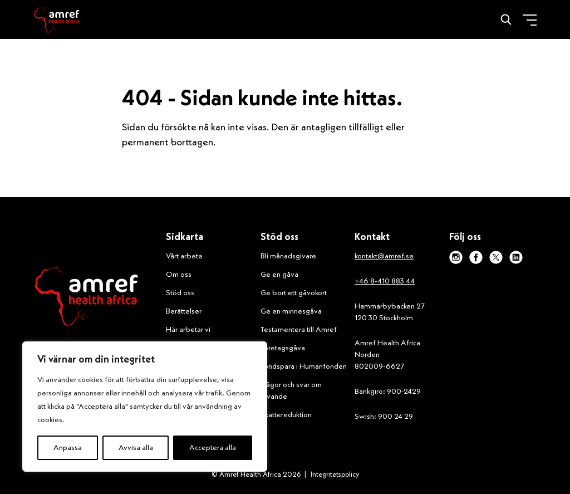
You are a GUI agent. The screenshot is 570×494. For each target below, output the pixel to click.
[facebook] (476, 257)
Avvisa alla (136, 448)
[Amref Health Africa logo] (86, 299)
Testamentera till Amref (299, 330)
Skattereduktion (286, 415)
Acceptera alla (212, 448)
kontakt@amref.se (384, 256)
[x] (496, 257)
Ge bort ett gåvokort (294, 293)
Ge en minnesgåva (291, 311)
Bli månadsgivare (288, 256)
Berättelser (184, 311)
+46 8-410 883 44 (385, 281)
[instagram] (456, 257)
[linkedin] (516, 257)
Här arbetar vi (188, 330)
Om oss (178, 274)
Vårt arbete (184, 256)
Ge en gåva (279, 274)
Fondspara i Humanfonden (304, 366)
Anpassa (67, 448)
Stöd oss (180, 293)
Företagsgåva (283, 348)
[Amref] (56, 19)
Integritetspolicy (335, 474)
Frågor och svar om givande (291, 390)
